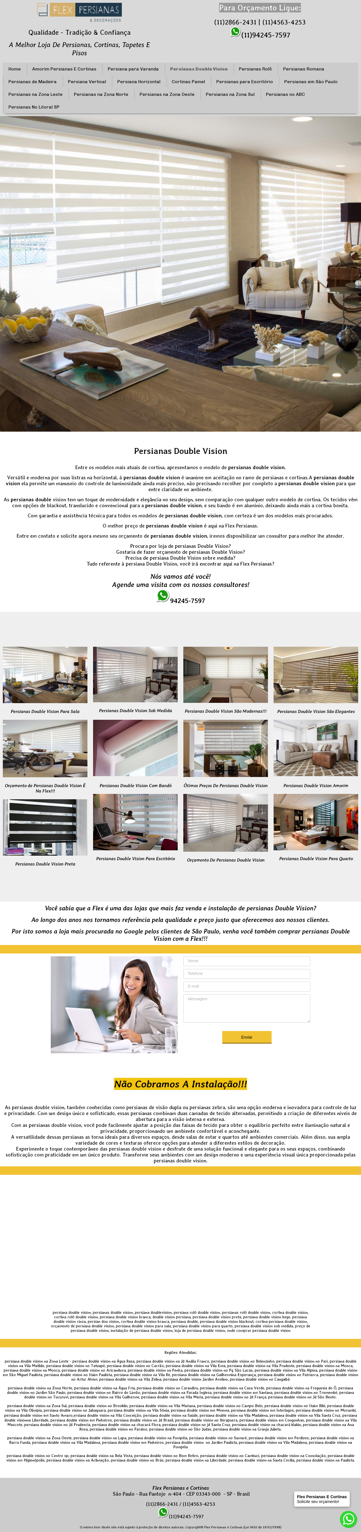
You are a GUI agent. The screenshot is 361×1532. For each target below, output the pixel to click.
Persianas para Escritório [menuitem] (244, 81)
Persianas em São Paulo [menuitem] (311, 81)
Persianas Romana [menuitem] (303, 69)
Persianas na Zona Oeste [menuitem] (167, 94)
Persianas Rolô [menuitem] (255, 69)
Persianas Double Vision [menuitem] (199, 69)
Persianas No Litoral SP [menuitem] (34, 107)
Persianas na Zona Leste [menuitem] (35, 94)
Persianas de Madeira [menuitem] (32, 81)
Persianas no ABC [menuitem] (285, 94)
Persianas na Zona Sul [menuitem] (230, 94)
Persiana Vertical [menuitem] (87, 81)
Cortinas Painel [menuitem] (188, 81)
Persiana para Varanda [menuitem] (133, 69)
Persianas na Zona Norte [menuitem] (101, 94)
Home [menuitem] (14, 69)
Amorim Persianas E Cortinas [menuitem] (64, 69)
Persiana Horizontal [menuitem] (138, 81)
